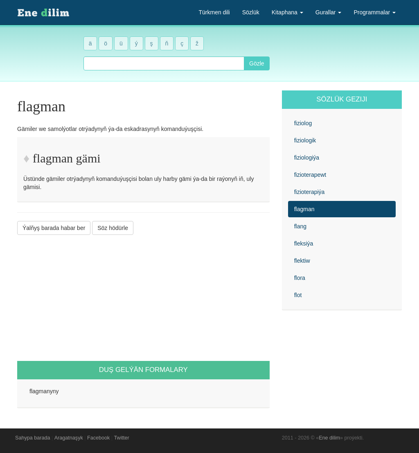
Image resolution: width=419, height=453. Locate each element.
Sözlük (250, 12)
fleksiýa (303, 243)
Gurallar (328, 12)
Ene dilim (329, 438)
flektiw (302, 260)
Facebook (98, 438)
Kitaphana (287, 12)
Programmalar (375, 12)
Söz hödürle (112, 228)
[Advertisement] (143, 298)
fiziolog (303, 123)
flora (299, 278)
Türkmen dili (214, 12)
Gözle (256, 63)
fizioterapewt (310, 174)
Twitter (121, 438)
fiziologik (305, 140)
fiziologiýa (306, 157)
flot (298, 295)
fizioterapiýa (309, 192)
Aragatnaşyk (68, 438)
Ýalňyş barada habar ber (54, 228)
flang (300, 226)
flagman (304, 209)
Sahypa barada (32, 438)
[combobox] (163, 63)
